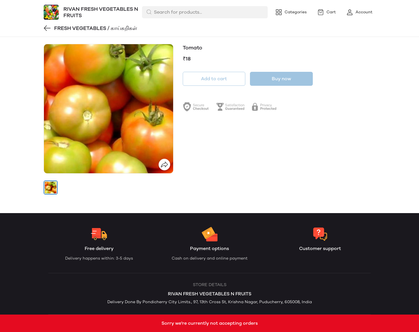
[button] (51, 187)
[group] (108, 108)
